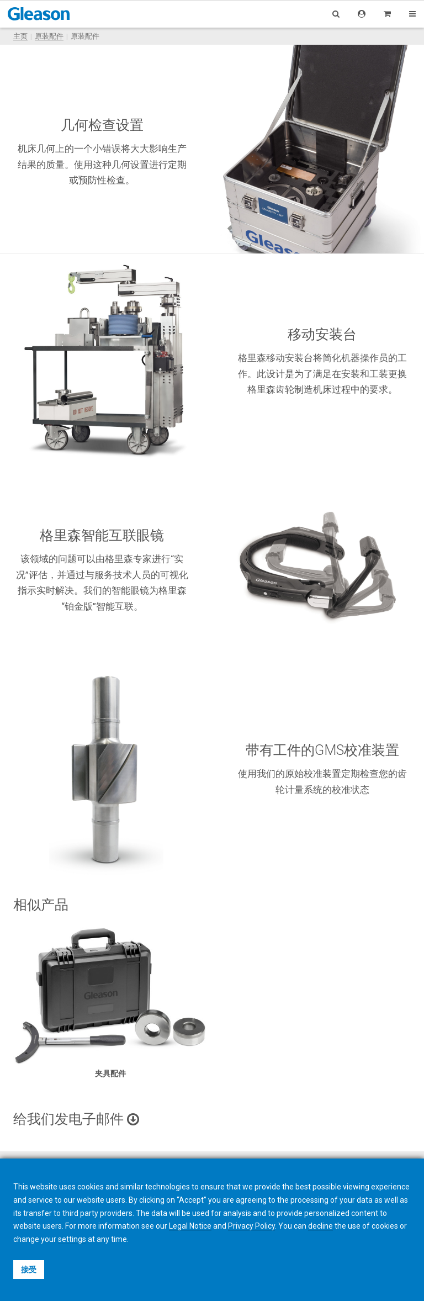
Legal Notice (190, 1225)
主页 (20, 36)
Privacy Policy (251, 1225)
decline (320, 1225)
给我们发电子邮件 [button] (76, 1119)
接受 (28, 1269)
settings (72, 1239)
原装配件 (49, 36)
